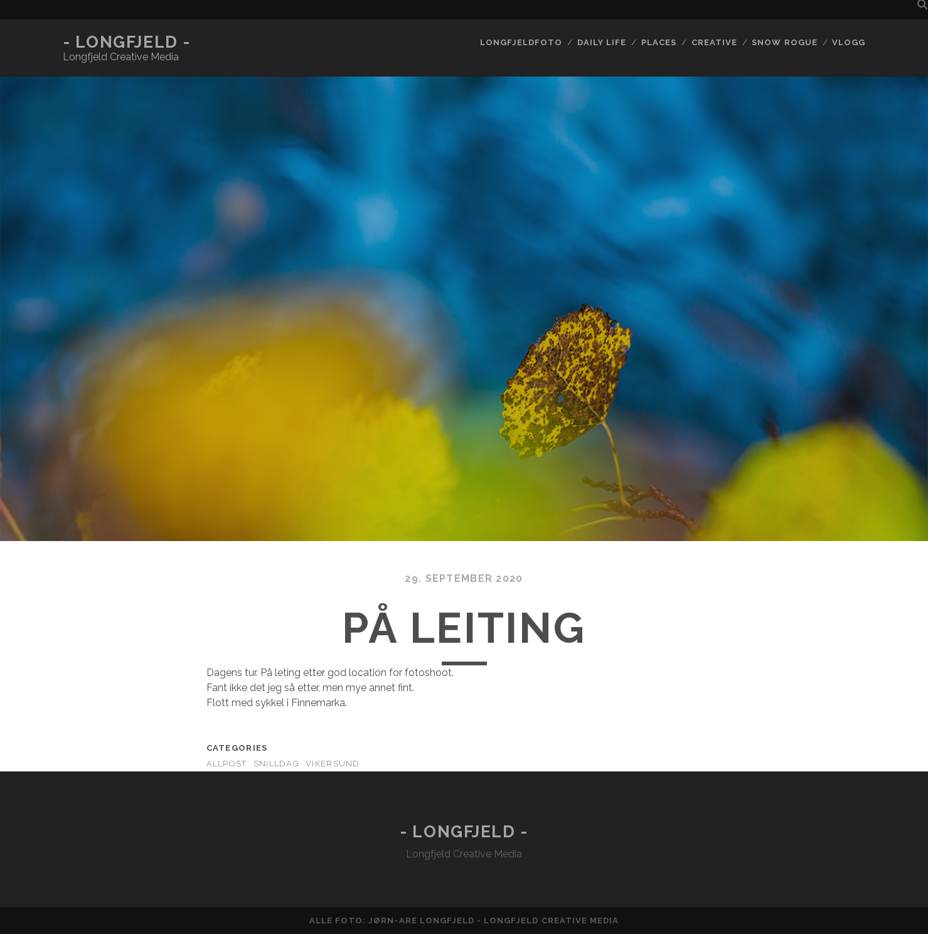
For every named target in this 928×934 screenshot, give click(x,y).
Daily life (601, 42)
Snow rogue (784, 42)
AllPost (226, 763)
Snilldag (276, 763)
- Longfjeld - (127, 42)
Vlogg (848, 42)
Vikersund (333, 763)
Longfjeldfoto (521, 42)
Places (658, 42)
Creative (714, 42)
